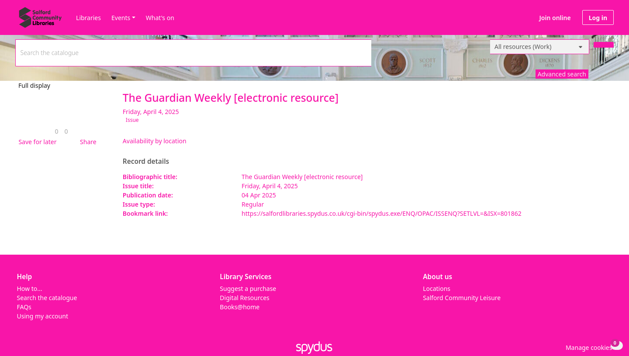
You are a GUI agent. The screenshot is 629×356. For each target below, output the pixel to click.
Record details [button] (146, 162)
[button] (35, 141)
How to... (29, 288)
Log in (598, 18)
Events (120, 18)
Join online (555, 18)
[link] (56, 131)
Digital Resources (244, 298)
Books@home (239, 307)
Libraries (88, 18)
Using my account (42, 316)
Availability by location (155, 141)
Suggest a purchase (248, 288)
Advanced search (562, 74)
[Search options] (539, 46)
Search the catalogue (47, 298)
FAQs (24, 307)
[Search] (604, 45)
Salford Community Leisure (462, 298)
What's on (160, 18)
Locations (436, 288)
